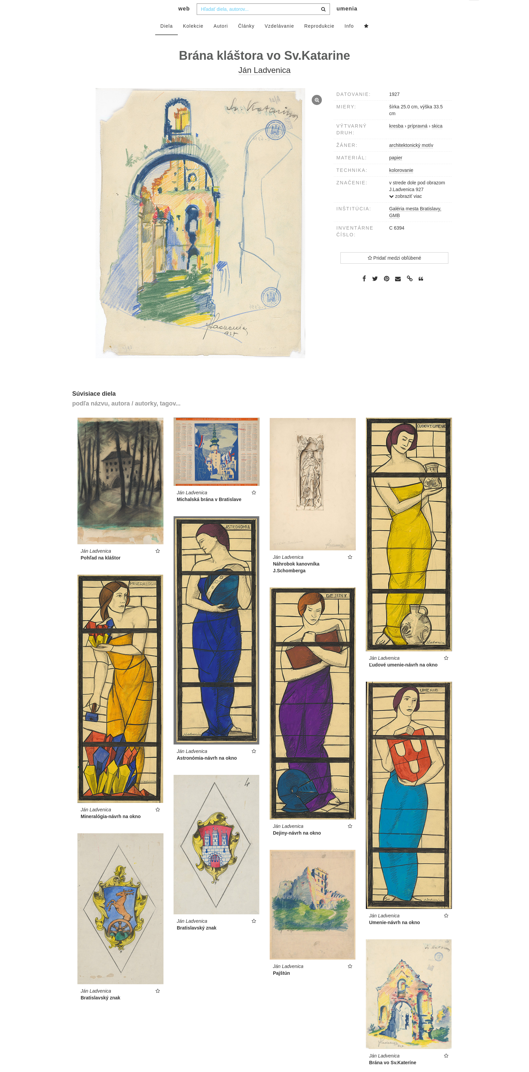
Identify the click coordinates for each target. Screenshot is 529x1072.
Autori (221, 39)
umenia (346, 22)
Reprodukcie (319, 39)
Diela (166, 39)
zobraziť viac (405, 209)
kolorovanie (401, 183)
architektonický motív (411, 158)
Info (349, 39)
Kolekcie (193, 39)
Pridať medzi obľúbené (394, 271)
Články (246, 39)
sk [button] (474, 10)
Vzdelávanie (279, 39)
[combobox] (263, 22)
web (184, 22)
